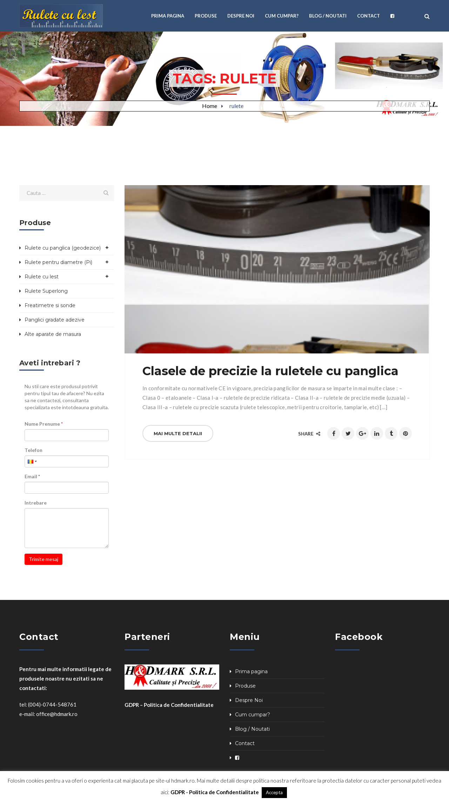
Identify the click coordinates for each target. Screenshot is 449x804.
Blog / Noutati (252, 729)
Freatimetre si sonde (50, 305)
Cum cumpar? (252, 714)
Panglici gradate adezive (55, 320)
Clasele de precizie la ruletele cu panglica (270, 371)
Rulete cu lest (42, 276)
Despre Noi (249, 700)
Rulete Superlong (46, 291)
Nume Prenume (44, 424)
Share (309, 434)
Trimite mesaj (43, 559)
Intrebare (36, 503)
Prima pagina (251, 671)
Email (32, 476)
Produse (245, 686)
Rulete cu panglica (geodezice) (63, 248)
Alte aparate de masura (53, 334)
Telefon (33, 450)
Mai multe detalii (178, 433)
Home (209, 105)
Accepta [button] (274, 792)
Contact (245, 743)
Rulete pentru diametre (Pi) (58, 262)
